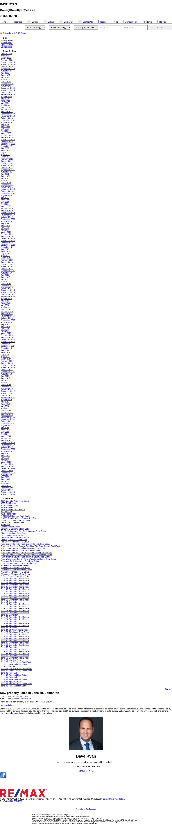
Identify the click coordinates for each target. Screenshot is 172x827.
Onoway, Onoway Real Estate (14, 540)
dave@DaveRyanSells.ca (114, 799)
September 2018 (8, 245)
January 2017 (7, 288)
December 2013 (8, 365)
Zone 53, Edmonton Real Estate (15, 645)
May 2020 (5, 202)
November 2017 (8, 266)
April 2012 (5, 408)
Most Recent (6, 54)
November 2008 (8, 494)
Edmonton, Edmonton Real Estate (16, 529)
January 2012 (7, 415)
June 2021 (5, 176)
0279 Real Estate (8, 503)
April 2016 (5, 307)
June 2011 (5, 430)
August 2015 (6, 322)
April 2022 (5, 155)
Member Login (131, 22)
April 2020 (5, 204)
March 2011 (6, 436)
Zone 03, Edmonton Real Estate (15, 583)
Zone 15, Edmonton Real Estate (15, 606)
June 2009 (5, 479)
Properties (17, 22)
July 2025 (5, 73)
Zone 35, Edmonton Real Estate (15, 643)
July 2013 (5, 376)
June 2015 (5, 327)
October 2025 (7, 66)
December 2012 (8, 391)
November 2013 (8, 367)
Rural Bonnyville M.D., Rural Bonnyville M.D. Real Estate (25, 544)
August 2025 (6, 71)
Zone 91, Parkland (9, 677)
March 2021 (6, 182)
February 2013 (7, 387)
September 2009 (8, 473)
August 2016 (6, 299)
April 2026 (5, 56)
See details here (7, 705)
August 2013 (6, 374)
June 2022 (5, 150)
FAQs (115, 22)
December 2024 (8, 88)
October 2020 (7, 191)
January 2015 (7, 337)
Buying (35, 22)
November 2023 (8, 116)
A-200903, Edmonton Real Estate (15, 516)
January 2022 (7, 161)
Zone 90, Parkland (9, 673)
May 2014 (5, 354)
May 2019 (5, 228)
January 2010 (7, 466)
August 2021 (6, 172)
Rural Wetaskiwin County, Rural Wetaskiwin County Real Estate (28, 559)
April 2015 (5, 331)
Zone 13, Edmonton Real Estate (15, 600)
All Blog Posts (7, 40)
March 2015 (6, 333)
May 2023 (5, 129)
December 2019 (8, 213)
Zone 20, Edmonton (9, 615)
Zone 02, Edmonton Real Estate (15, 580)
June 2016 (5, 303)
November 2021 (8, 165)
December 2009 (8, 468)
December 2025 (8, 62)
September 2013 (8, 372)
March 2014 (6, 359)
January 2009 (7, 490)
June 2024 (5, 101)
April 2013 (5, 382)
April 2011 (5, 434)
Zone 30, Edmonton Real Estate (15, 641)
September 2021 (8, 170)
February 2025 (7, 84)
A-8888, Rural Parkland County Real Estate (20, 518)
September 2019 (8, 219)
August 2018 (6, 247)
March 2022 (6, 157)
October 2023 (7, 118)
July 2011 (5, 428)
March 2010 (6, 462)
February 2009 (7, 488)
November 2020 (8, 189)
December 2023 (8, 114)
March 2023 (6, 133)
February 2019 (7, 234)
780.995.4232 (16, 801)
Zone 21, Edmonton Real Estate (15, 619)
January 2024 (7, 112)
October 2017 (7, 268)
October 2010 (7, 447)
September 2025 (8, 69)
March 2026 (6, 58)
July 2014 (5, 350)
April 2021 (5, 180)
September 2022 (8, 144)
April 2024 (5, 105)
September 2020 (8, 193)
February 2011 (7, 438)
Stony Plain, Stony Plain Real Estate (16, 570)
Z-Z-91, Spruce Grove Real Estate (16, 576)
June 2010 (5, 455)
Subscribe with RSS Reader (13, 33)
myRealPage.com (90, 809)
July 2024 (5, 99)
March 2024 (6, 107)
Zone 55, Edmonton (9, 647)
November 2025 (8, 64)
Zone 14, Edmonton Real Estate (15, 604)
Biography (68, 22)
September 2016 (8, 296)
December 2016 (8, 290)
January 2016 (7, 314)
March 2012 (6, 410)
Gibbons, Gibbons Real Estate (14, 533)
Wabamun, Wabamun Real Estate (15, 574)
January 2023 (7, 137)
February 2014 (7, 361)
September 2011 (8, 423)
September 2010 (8, 449)
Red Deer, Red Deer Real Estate (15, 542)
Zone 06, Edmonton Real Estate (15, 589)
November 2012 (8, 393)
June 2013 (5, 378)
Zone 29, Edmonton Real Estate (15, 638)
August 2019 (6, 221)
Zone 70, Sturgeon (9, 666)
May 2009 (5, 481)
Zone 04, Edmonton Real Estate (15, 585)
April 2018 (5, 256)
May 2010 (5, 458)
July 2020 (5, 198)
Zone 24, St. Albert (9, 628)
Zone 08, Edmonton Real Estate (15, 593)
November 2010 (8, 445)
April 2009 (5, 483)
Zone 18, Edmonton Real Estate (15, 613)
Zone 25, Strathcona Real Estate (15, 632)
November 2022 (8, 140)
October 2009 (7, 471)
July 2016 (5, 301)
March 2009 (6, 486)
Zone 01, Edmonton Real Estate (15, 578)
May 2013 (5, 380)
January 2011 (7, 440)
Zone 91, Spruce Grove (11, 681)
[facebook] (3, 778)
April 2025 (5, 79)
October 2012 (7, 395)
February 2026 (7, 60)
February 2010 (7, 464)
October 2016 (7, 294)
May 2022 (5, 152)
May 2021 (5, 178)
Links (149, 22)
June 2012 (5, 404)
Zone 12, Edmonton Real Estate (15, 598)
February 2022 (7, 159)
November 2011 (8, 419)
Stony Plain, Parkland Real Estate (15, 568)
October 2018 (7, 243)
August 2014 (6, 348)
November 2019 (8, 215)
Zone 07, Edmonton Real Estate (15, 591)
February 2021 (7, 185)
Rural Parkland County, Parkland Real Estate (20, 550)
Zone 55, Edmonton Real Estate (15, 649)
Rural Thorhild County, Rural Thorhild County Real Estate (26, 557)
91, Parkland (6, 512)
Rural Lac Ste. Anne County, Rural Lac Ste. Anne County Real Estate (31, 546)
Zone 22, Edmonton (9, 621)
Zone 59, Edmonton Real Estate (15, 658)
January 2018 (7, 262)
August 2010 (6, 451)
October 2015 (7, 318)
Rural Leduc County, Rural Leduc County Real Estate (24, 548)
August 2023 (6, 122)
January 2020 (7, 210)
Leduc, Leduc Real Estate (12, 535)
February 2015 (7, 335)
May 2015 (5, 329)
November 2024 (8, 90)
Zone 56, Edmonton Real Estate (15, 651)
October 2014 (7, 344)
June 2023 (5, 127)
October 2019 (7, 217)
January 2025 (7, 86)
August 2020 (6, 195)
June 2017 (5, 277)
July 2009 (5, 477)
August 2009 (6, 475)
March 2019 (6, 232)
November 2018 (8, 241)
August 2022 (6, 146)
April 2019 (5, 230)
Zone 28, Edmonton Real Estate (15, 636)
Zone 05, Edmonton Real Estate (15, 587)
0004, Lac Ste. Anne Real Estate (15, 501)
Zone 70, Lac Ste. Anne (11, 660)
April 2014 (5, 357)
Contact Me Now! (86, 771)
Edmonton (5, 525)
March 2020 (6, 206)
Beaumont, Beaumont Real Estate (16, 520)
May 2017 (5, 279)
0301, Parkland (7, 507)
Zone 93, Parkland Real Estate (14, 686)
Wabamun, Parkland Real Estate (15, 572)
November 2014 (8, 342)
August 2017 (6, 273)
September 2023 (8, 120)
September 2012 (8, 397)
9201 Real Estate (8, 514)
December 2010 (8, 443)
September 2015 (8, 320)
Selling (51, 22)
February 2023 (7, 135)
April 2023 (5, 131)
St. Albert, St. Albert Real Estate (14, 565)
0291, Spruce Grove (9, 505)
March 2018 (6, 258)
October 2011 (7, 421)
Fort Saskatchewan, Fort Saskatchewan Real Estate (23, 531)
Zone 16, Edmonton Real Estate (15, 608)
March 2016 (6, 309)
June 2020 (5, 200)
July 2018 (5, 249)
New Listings (6, 43)
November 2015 (8, 316)
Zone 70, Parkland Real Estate (14, 664)
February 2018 (7, 260)
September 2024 (8, 94)
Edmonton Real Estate (10, 527)
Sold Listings (6, 47)
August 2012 (6, 400)
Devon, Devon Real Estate (12, 522)
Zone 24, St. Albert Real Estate (14, 630)
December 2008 (8, 492)
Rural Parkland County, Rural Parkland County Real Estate (26, 552)
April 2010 (5, 460)
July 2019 (5, 223)
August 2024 (6, 97)
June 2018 (5, 251)
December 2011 (8, 417)
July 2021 (5, 174)
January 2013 (7, 389)
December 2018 (8, 238)
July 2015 (5, 324)
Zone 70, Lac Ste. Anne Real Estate (16, 662)
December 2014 (8, 339)
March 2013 (6, 385)
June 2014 (5, 352)
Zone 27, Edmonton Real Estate (15, 634)
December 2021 (8, 163)
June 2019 (5, 225)
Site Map (162, 22)
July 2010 (5, 453)
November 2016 (8, 292)
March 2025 (6, 81)
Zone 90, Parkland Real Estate (14, 675)
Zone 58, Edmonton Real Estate (15, 656)
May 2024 (5, 103)
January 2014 (7, 363)
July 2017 (5, 275)
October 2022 (7, 142)
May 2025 (5, 77)
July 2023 (5, 124)
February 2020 (7, 208)
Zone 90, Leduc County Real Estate (16, 671)
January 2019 (7, 236)
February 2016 (7, 311)
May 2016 (5, 305)
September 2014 (8, 346)
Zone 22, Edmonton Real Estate (15, 623)
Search (159, 28)
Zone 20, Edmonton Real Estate (15, 617)
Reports (102, 22)
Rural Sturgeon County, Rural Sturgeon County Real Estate (26, 555)
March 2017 (6, 284)
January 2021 (7, 187)
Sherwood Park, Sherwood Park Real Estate (20, 561)
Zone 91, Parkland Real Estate (14, 679)
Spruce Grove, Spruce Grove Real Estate (19, 563)
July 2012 (5, 402)
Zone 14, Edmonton (9, 602)
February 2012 (7, 412)
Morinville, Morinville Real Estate (15, 537)
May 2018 (5, 253)
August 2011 (6, 425)
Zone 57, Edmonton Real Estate (15, 653)
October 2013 (7, 369)
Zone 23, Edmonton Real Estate (15, 626)
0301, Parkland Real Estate (13, 509)
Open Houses (7, 45)
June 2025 (5, 75)
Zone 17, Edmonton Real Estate (15, 611)
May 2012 (5, 406)
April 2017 (5, 281)
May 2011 (5, 432)
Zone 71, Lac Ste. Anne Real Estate (16, 669)
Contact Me (88, 22)
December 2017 (8, 264)
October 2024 (7, 92)
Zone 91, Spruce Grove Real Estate (16, 684)
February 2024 (7, 109)
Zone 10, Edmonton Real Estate (15, 595)
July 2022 (5, 148)
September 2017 (8, 271)
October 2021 (7, 167)
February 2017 (7, 286)
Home (3, 22)
